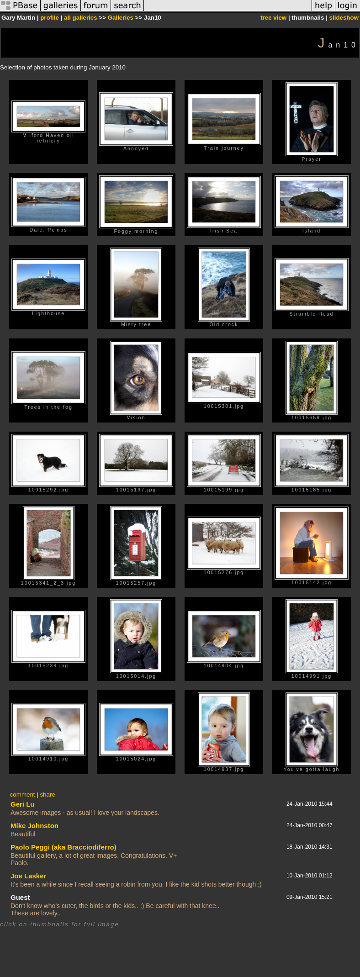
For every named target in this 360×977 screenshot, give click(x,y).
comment (22, 794)
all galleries (80, 17)
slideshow (344, 17)
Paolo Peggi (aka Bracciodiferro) (63, 847)
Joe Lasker (28, 876)
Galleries (120, 17)
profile (49, 17)
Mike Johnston (34, 825)
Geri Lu (23, 804)
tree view (273, 17)
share (47, 794)
